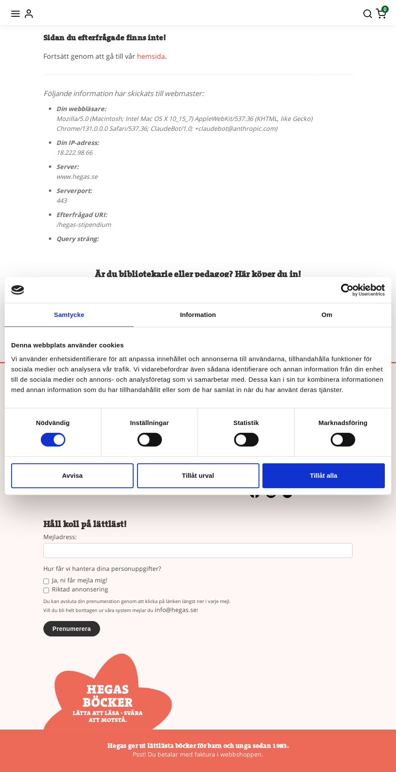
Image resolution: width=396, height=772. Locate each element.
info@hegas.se (176, 610)
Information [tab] (198, 314)
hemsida (151, 56)
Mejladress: (60, 537)
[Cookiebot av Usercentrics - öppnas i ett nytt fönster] (347, 289)
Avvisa (72, 475)
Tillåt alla (324, 475)
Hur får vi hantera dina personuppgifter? (102, 569)
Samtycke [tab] (69, 314)
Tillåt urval (198, 475)
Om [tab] (326, 314)
